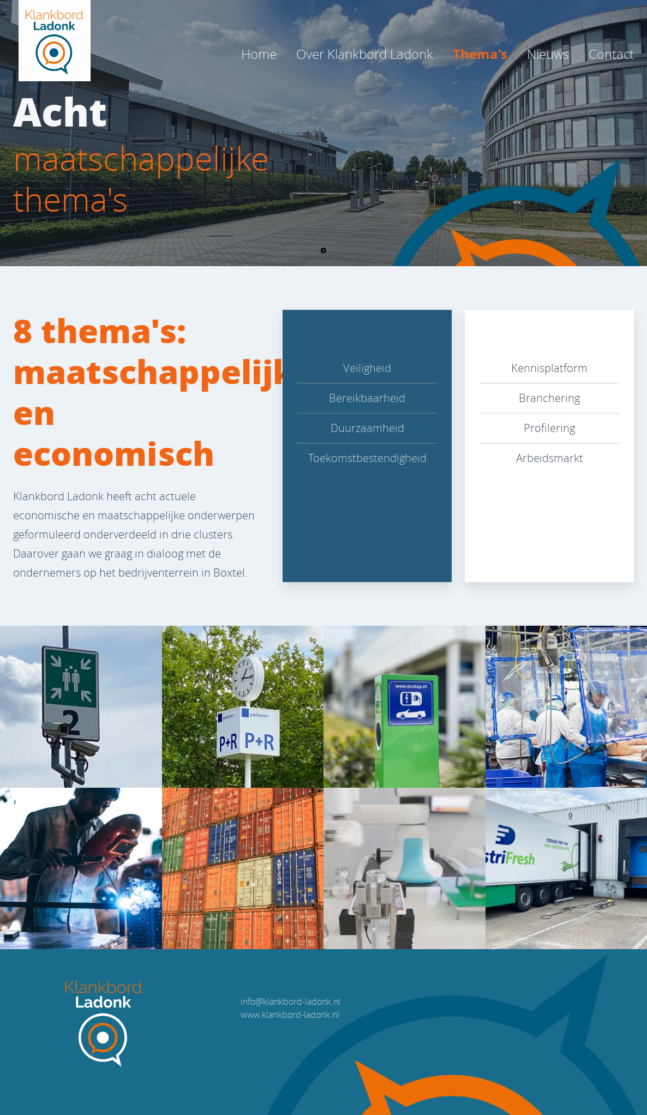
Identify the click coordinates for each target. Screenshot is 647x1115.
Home (259, 54)
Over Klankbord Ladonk (364, 54)
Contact (611, 54)
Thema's (480, 54)
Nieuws (548, 54)
